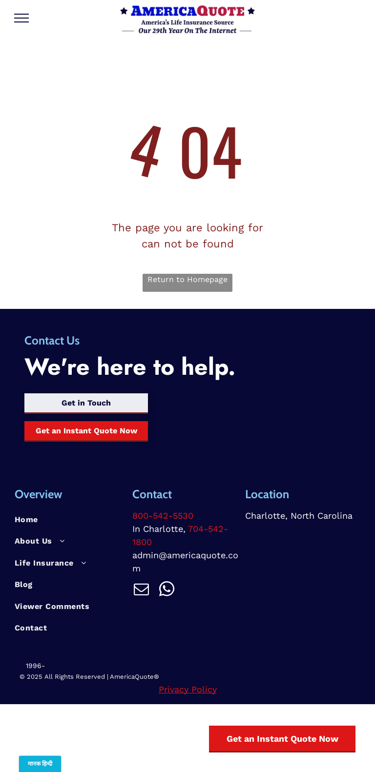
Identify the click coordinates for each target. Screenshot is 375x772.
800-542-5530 (162, 515)
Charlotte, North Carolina (299, 515)
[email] (141, 591)
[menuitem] (70, 519)
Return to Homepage (187, 279)
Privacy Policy (188, 689)
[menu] (21, 18)
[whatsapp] (166, 591)
